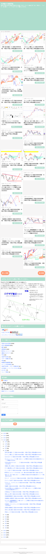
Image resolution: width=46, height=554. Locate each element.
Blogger (25, 548)
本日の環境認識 (5, 345)
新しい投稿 (5, 273)
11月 (6, 444)
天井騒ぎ (5, 380)
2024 (4, 437)
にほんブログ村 (5, 332)
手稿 (2, 360)
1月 (6, 527)
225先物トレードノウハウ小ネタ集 (10, 368)
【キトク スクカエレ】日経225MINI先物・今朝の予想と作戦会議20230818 (11, 134)
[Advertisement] (23, 19)
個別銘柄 (3, 349)
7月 (6, 514)
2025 (4, 435)
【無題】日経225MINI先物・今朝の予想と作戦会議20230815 (20, 486)
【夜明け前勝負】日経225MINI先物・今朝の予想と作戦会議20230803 (22, 507)
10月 (6, 446)
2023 (4, 440)
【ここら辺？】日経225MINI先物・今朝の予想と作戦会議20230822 (21, 470)
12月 (6, 441)
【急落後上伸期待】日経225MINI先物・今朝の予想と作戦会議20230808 (22, 498)
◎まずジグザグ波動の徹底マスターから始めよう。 (14, 282)
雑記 (2, 347)
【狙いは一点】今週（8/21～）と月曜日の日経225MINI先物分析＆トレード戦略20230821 (34, 122)
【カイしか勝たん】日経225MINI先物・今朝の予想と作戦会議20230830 (22, 454)
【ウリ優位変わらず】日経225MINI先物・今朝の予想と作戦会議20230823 (23, 468)
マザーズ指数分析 (6, 358)
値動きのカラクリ (6, 353)
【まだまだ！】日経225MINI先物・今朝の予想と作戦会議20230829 (21, 456)
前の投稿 (41, 273)
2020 (4, 535)
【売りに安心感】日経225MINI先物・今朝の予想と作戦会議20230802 (22, 509)
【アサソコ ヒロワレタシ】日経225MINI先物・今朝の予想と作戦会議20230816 (11, 165)
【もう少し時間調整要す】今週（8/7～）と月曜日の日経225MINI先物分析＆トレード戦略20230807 (34, 231)
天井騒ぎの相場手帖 (7, 4)
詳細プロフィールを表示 (7, 391)
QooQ (25, 553)
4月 (6, 521)
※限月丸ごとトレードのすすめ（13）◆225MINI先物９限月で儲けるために (11, 122)
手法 (2, 355)
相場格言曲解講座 (6, 362)
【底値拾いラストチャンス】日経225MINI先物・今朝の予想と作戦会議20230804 (11, 242)
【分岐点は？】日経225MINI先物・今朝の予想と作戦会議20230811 (21, 491)
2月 (6, 525)
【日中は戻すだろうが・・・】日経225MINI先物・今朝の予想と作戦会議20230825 (11, 91)
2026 (4, 433)
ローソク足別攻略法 (6, 364)
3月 (6, 523)
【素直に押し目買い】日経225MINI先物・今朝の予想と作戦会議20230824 (23, 466)
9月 (6, 448)
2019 (4, 537)
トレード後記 (4, 372)
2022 (4, 530)
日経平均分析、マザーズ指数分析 (10, 366)
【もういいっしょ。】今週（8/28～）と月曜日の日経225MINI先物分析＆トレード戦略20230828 (34, 69)
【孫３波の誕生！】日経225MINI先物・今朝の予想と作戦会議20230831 (22, 452)
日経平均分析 (4, 356)
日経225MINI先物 (17, 51)
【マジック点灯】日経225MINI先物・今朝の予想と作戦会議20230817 (22, 480)
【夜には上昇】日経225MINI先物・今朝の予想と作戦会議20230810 (21, 494)
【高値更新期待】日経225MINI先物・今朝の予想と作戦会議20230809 (22, 496)
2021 (4, 532)
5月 (6, 519)
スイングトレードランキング (8, 335)
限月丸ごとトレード (16, 126)
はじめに (3, 370)
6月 (6, 517)
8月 (6, 450)
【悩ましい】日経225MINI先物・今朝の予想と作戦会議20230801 (21, 512)
